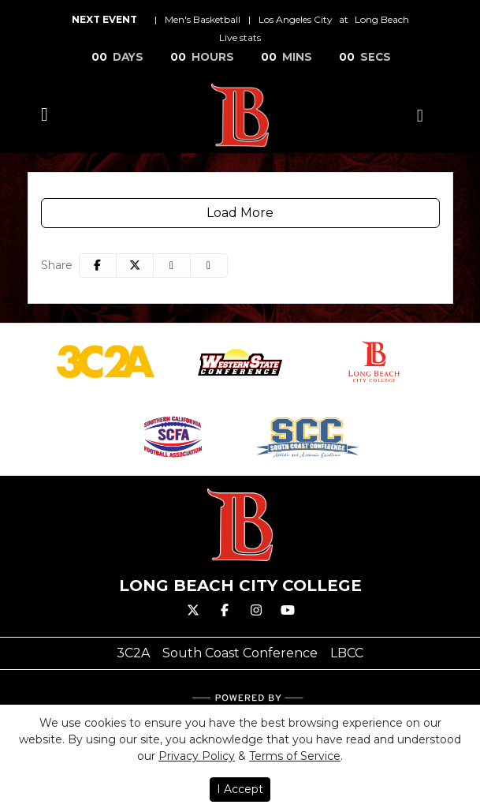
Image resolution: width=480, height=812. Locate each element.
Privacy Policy (196, 756)
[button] (209, 265)
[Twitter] (193, 610)
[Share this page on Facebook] (98, 265)
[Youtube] (287, 610)
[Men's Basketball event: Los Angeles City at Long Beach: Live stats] (240, 38)
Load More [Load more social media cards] (240, 212)
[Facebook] (224, 610)
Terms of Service (294, 756)
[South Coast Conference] (240, 653)
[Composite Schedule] (420, 116)
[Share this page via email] (172, 265)
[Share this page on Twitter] (135, 265)
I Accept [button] (240, 789)
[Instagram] (256, 610)
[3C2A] (133, 653)
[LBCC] (347, 653)
